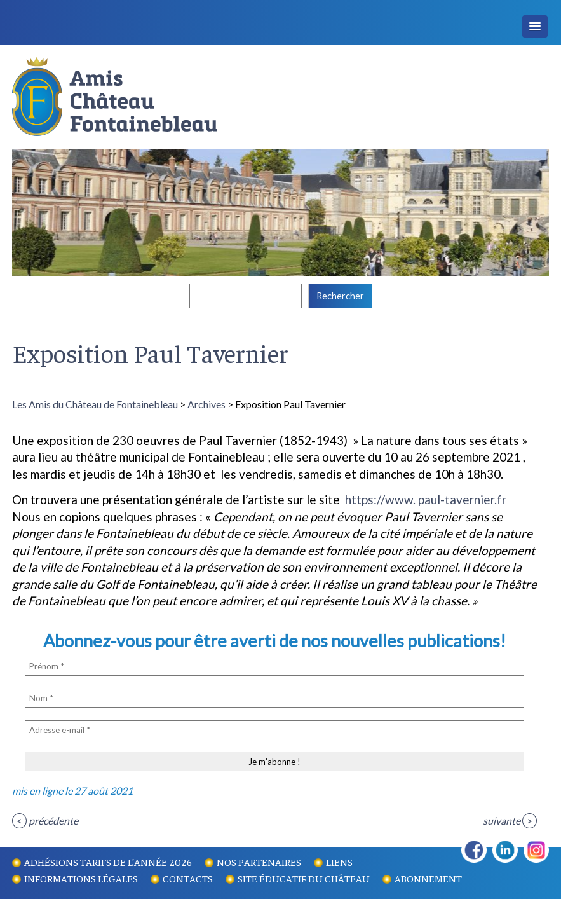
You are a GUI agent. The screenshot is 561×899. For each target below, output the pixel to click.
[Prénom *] (274, 666)
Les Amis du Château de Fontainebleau (95, 404)
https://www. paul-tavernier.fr (424, 499)
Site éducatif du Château (304, 878)
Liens (339, 861)
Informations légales (81, 878)
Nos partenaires (259, 861)
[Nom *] (274, 698)
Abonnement (428, 878)
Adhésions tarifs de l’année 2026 (108, 861)
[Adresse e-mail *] (274, 729)
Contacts (188, 878)
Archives (206, 404)
